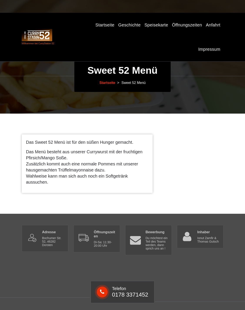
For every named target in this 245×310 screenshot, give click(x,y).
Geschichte (129, 25)
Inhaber (203, 232)
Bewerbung (155, 232)
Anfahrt (213, 25)
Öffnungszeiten (187, 25)
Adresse (49, 232)
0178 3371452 (98, 6)
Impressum (209, 49)
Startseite (104, 25)
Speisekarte (156, 25)
